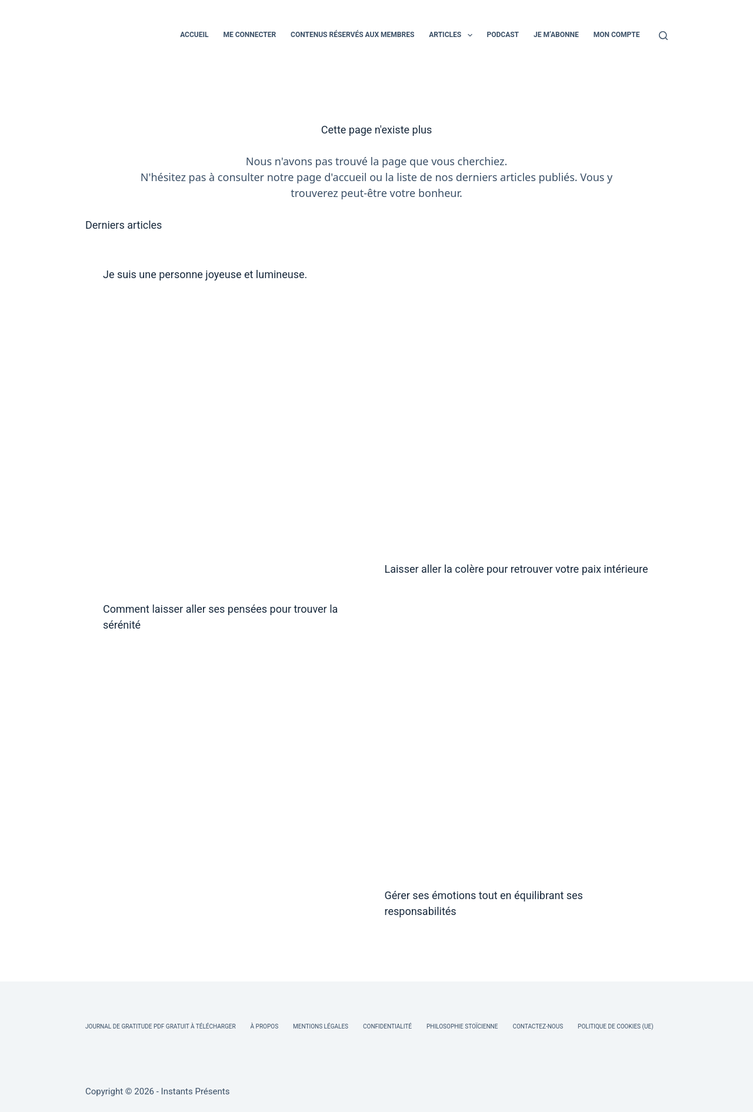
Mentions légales (320, 1026)
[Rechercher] (663, 35)
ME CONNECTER (249, 35)
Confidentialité (387, 1026)
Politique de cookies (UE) (616, 1026)
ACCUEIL (194, 35)
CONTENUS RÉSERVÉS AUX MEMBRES (352, 35)
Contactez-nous (537, 1026)
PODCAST (503, 35)
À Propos (264, 1026)
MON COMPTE (617, 35)
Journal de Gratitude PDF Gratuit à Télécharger (160, 1026)
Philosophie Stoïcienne (462, 1026)
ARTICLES (453, 35)
